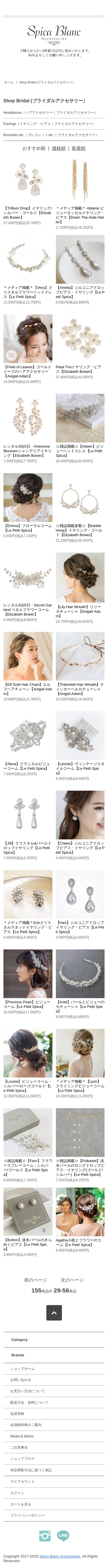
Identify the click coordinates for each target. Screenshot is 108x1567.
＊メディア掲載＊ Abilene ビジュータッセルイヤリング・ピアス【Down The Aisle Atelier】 (80, 215)
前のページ (35, 1280)
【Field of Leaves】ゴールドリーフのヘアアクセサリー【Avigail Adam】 (27, 371)
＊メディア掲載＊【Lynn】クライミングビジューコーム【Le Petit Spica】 (80, 1086)
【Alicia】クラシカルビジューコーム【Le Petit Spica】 (26, 766)
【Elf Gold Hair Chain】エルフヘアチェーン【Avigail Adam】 (27, 689)
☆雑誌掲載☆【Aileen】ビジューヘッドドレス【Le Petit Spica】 (80, 451)
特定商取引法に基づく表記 (31, 1470)
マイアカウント (22, 1482)
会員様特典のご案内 (25, 1425)
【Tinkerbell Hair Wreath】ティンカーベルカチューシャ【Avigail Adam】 (80, 689)
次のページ (72, 1280)
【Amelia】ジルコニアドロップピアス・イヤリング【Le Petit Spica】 (80, 292)
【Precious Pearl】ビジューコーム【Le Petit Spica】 (26, 1004)
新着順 (79, 148)
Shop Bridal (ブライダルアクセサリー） (47, 82)
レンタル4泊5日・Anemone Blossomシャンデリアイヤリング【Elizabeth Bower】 (27, 451)
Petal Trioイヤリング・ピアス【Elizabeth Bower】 (79, 369)
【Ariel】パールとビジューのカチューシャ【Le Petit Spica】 (80, 1006)
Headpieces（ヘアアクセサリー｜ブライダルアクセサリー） (50, 113)
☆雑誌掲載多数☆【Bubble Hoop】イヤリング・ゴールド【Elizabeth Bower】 (79, 530)
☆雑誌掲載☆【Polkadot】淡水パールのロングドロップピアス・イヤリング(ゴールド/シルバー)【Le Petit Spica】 (80, 1168)
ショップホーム (22, 1369)
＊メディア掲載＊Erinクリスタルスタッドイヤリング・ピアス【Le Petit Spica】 (27, 927)
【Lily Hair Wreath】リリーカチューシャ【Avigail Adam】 (78, 611)
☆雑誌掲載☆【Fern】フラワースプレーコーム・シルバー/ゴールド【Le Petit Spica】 (27, 1168)
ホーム (9, 82)
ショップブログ (22, 1459)
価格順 (59, 148)
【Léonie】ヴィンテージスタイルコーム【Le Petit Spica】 (80, 768)
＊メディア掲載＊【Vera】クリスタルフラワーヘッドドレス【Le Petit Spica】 (27, 292)
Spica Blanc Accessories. (60, 1556)
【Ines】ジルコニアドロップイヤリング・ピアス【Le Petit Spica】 (80, 927)
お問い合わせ (20, 1380)
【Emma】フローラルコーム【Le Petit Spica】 (27, 528)
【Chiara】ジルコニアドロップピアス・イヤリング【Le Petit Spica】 (80, 848)
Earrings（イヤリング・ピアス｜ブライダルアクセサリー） (49, 124)
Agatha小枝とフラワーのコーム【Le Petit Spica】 (78, 1242)
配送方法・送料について (29, 1402)
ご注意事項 (19, 1447)
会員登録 (17, 1414)
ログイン (17, 1493)
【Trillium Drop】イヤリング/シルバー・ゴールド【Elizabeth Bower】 (27, 213)
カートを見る (20, 1504)
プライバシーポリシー (27, 1515)
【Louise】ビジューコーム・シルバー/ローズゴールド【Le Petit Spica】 (27, 1086)
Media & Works (22, 1436)
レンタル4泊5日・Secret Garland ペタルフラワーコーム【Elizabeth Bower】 (27, 609)
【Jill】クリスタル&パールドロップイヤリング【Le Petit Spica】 (27, 848)
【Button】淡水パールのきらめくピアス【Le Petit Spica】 (27, 1244)
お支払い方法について (27, 1391)
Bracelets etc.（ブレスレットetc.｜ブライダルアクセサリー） (51, 135)
